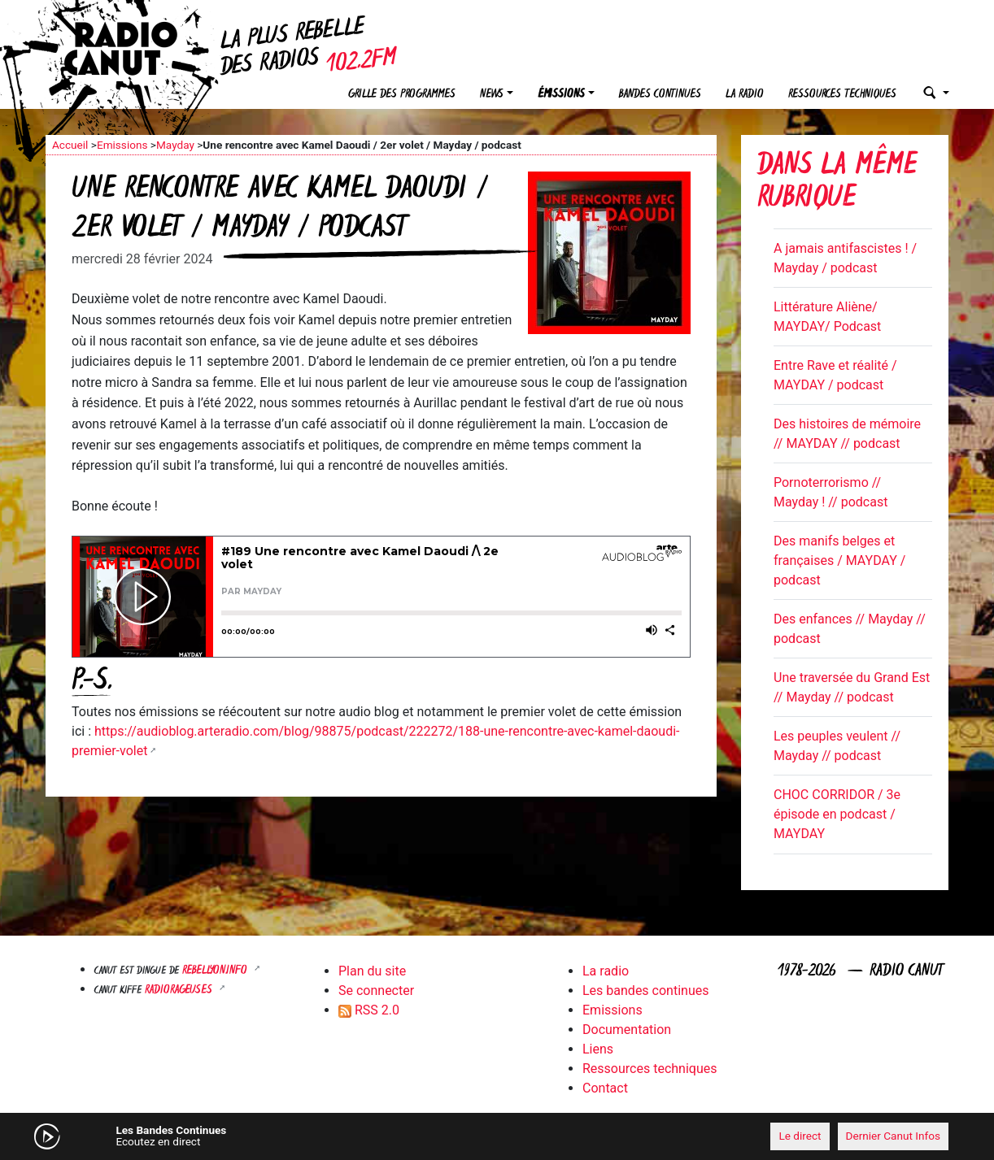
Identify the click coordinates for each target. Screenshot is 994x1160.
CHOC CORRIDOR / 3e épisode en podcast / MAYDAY (837, 814)
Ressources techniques (842, 94)
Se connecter (376, 990)
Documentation (626, 1029)
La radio (745, 94)
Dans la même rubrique (837, 183)
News (492, 94)
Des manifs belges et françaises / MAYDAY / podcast (839, 560)
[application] (497, 1136)
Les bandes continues (645, 990)
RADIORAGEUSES (180, 990)
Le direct (799, 1135)
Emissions (122, 144)
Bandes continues (660, 94)
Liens (597, 1049)
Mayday (175, 144)
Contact (605, 1088)
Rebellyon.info (216, 971)
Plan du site (372, 971)
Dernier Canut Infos (893, 1135)
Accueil (70, 144)
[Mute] (297, 1135)
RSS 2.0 (368, 1010)
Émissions (561, 94)
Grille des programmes (402, 94)
